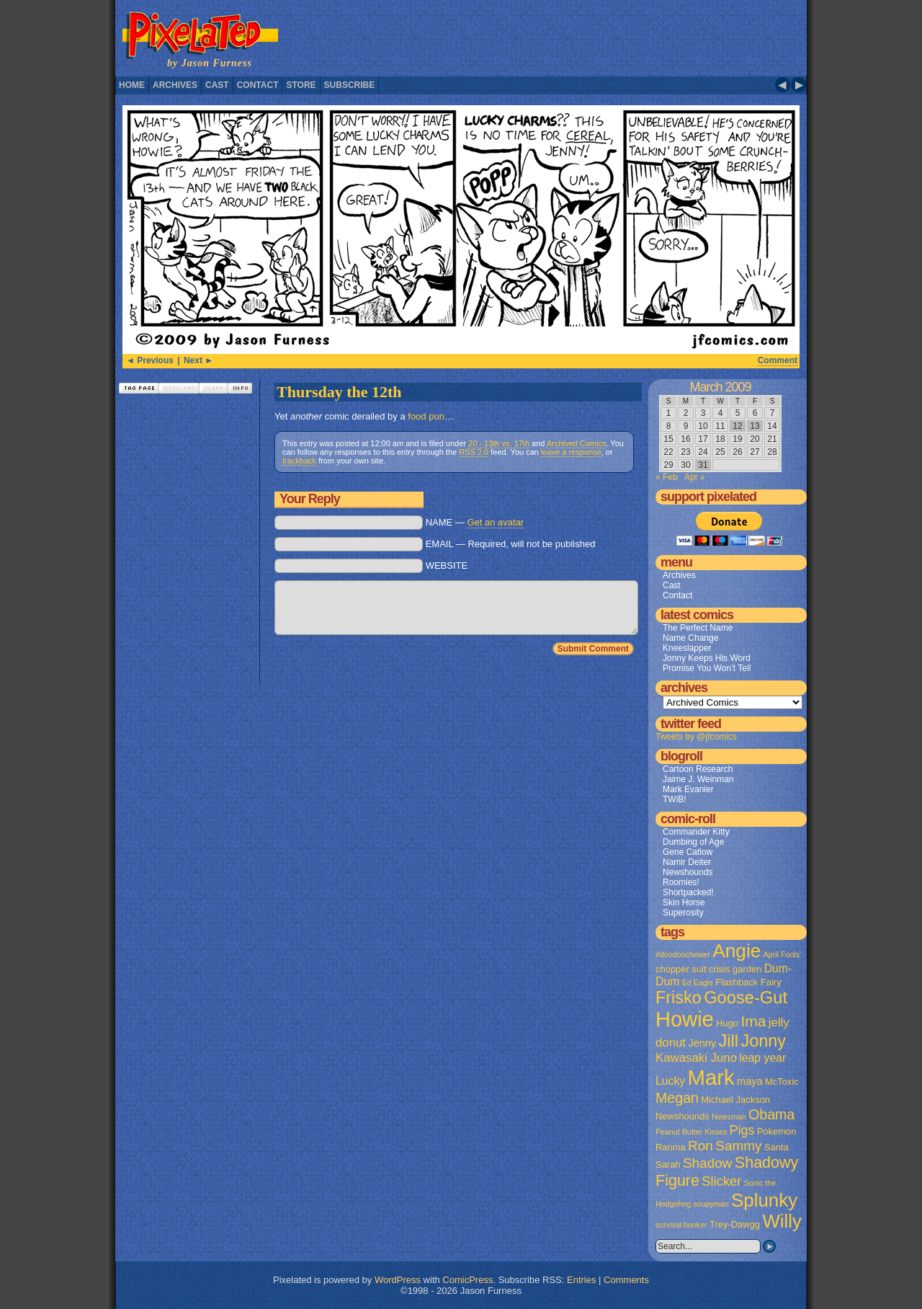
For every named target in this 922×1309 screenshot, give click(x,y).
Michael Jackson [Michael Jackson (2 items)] (735, 1099)
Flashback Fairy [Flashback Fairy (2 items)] (748, 982)
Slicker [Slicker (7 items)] (721, 1181)
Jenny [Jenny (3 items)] (702, 1043)
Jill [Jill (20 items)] (728, 1040)
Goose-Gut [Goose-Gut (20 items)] (745, 997)
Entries (581, 1279)
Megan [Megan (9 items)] (677, 1098)
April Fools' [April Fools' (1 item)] (782, 954)
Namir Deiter (687, 862)
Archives (175, 85)
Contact (258, 85)
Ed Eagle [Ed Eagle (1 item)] (697, 982)
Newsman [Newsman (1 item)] (729, 1116)
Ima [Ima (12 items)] (753, 1021)
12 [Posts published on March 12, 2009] (737, 426)
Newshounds (687, 872)
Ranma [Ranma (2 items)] (670, 1147)
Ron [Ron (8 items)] (700, 1145)
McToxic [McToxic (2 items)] (782, 1081)
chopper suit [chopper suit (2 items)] (681, 969)
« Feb (666, 477)
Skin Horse (684, 902)
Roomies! (681, 882)
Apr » (694, 477)
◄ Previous (150, 360)
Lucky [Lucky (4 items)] (670, 1081)
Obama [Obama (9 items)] (771, 1114)
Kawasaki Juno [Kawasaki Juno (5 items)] (696, 1058)
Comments (626, 1279)
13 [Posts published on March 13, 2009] (754, 426)
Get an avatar (495, 522)
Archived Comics (577, 443)
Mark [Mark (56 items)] (711, 1077)
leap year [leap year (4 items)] (762, 1058)
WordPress (398, 1279)
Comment (777, 360)
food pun (426, 416)
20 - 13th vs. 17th (498, 443)
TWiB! (674, 799)
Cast (217, 85)
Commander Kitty (696, 832)
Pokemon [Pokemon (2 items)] (777, 1131)
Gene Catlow (687, 852)
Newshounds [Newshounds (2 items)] (682, 1116)
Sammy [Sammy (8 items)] (738, 1145)
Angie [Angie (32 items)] (736, 951)
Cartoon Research (698, 769)
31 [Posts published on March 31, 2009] (702, 465)
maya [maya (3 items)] (749, 1081)
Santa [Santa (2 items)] (776, 1147)
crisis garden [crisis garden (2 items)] (735, 969)
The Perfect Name (698, 628)
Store (300, 85)
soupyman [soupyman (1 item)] (711, 1203)
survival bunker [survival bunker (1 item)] (681, 1224)
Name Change (690, 638)
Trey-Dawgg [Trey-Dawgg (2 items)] (735, 1224)
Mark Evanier (688, 789)
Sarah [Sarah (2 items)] (668, 1164)
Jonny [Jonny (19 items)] (763, 1040)
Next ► (198, 360)
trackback (299, 460)
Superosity (683, 913)
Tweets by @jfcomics (696, 737)
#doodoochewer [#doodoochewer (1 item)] (682, 954)
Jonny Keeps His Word (707, 658)
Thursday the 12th (339, 392)
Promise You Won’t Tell (707, 668)
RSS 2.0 (473, 452)
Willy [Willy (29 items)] (781, 1221)
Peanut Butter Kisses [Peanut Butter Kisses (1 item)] (691, 1131)
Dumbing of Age (693, 842)
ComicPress (467, 1279)
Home (132, 85)
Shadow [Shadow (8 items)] (708, 1163)
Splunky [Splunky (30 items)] (764, 1200)
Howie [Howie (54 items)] (684, 1019)
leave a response (571, 452)
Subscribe (349, 85)
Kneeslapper (687, 648)
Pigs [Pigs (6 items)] (742, 1130)
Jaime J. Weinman (698, 779)
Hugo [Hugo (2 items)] (727, 1023)
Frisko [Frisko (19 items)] (678, 997)
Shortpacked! (688, 892)
